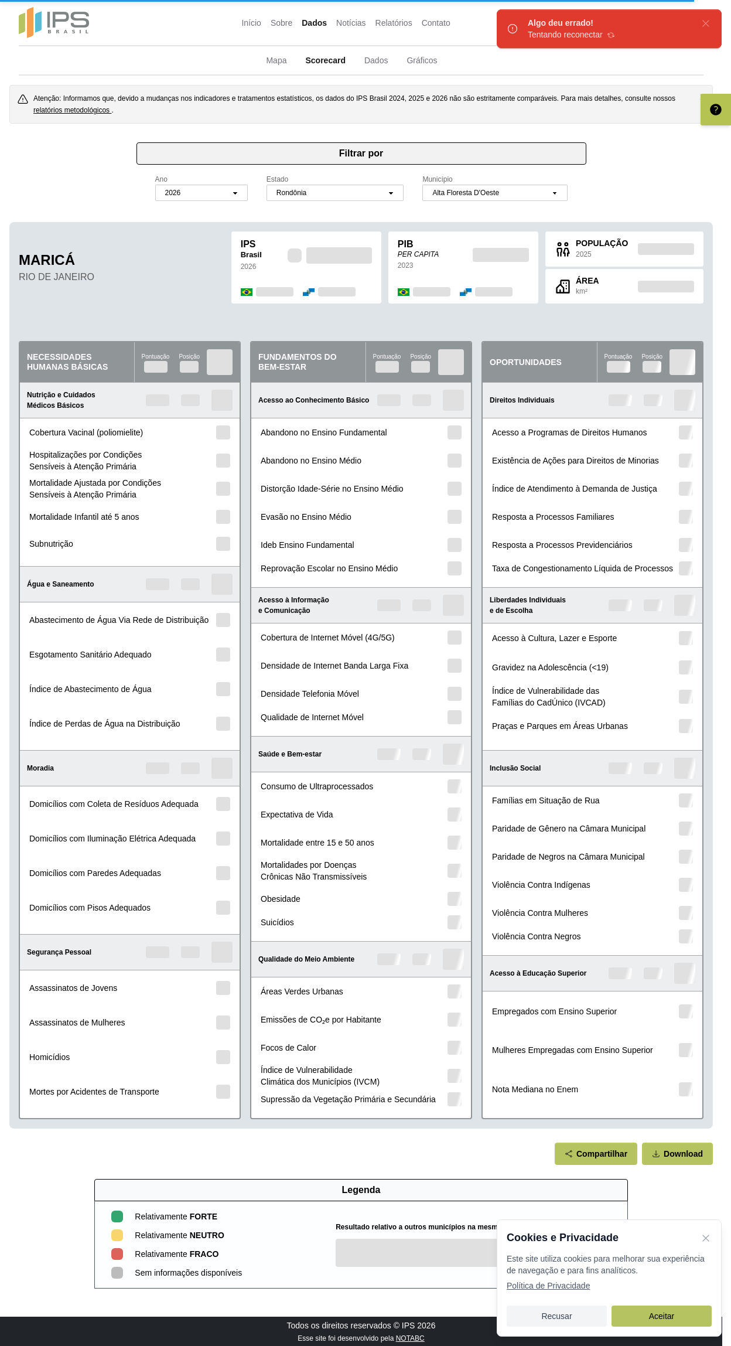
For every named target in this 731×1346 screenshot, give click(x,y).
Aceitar (662, 1316)
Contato (436, 23)
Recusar (556, 1316)
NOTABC (410, 1338)
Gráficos (422, 60)
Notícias (351, 23)
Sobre (281, 23)
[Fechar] (706, 1238)
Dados (314, 23)
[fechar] (706, 23)
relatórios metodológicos (72, 110)
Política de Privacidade (548, 1285)
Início (251, 23)
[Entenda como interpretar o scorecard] (716, 109)
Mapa (276, 60)
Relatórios (393, 23)
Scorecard (325, 60)
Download (677, 1153)
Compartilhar (596, 1153)
